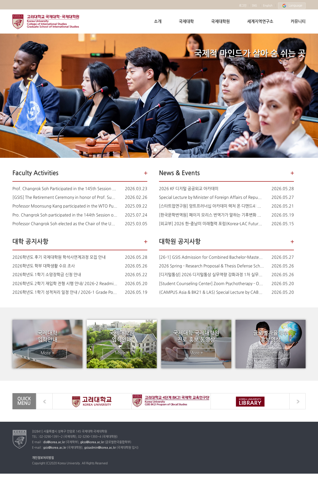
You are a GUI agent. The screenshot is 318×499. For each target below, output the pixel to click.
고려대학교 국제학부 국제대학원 (45, 21)
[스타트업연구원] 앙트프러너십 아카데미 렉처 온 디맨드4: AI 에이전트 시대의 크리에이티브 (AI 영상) (211, 206)
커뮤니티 (298, 21)
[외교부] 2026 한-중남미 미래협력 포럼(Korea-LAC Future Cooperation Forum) (211, 224)
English (268, 5)
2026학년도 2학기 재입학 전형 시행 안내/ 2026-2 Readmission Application (65, 284)
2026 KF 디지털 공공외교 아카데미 (188, 189)
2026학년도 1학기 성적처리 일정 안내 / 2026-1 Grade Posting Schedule (65, 292)
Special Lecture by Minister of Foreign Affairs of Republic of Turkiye (211, 197)
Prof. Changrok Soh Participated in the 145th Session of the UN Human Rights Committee (65, 189)
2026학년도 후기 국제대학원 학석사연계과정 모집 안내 (59, 257)
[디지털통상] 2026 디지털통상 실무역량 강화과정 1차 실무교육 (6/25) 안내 (211, 275)
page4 (170, 150)
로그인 (242, 5)
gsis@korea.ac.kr (54, 448)
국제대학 (186, 21)
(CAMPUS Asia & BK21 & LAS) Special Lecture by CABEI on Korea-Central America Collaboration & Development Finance (211, 292)
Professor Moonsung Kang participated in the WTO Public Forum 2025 (65, 206)
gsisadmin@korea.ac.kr (100, 448)
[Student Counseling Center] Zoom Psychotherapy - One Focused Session (211, 284)
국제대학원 (220, 21)
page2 (155, 150)
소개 (157, 21)
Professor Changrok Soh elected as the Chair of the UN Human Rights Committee (65, 224)
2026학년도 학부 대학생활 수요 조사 (43, 266)
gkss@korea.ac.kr (92, 443)
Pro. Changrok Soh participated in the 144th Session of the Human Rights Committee (65, 215)
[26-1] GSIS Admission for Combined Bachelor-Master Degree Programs (211, 257)
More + (47, 353)
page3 (162, 150)
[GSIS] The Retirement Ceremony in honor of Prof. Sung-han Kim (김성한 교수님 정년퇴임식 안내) (65, 197)
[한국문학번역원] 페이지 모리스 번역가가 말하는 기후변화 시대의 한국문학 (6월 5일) (211, 215)
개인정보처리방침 (43, 458)
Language (291, 6)
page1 (148, 150)
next (297, 401)
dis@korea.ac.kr (54, 443)
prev (45, 401)
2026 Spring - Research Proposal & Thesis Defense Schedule (211, 266)
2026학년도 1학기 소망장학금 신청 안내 (46, 275)
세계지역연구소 (260, 21)
